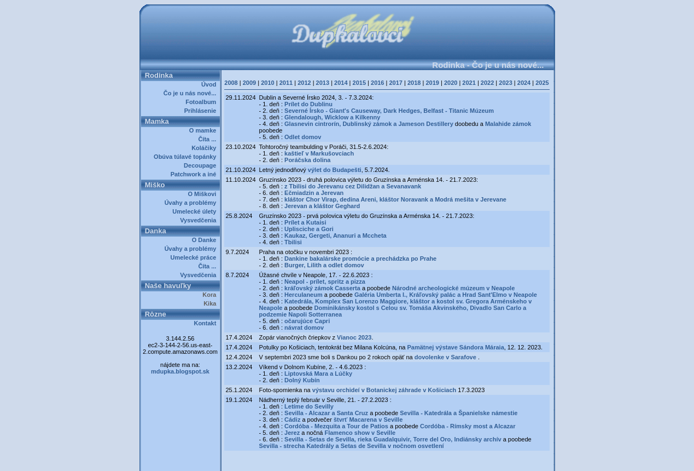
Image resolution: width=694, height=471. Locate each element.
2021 (468, 82)
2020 (450, 82)
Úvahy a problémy (192, 202)
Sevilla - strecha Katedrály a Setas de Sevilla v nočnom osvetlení (351, 446)
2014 (340, 82)
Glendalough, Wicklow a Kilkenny (332, 117)
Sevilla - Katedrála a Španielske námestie (458, 413)
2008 (230, 82)
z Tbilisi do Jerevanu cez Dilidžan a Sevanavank (352, 186)
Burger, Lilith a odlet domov (324, 265)
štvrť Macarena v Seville (368, 419)
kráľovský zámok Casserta (322, 288)
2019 (432, 82)
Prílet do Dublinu (308, 104)
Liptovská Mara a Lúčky (318, 373)
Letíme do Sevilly (309, 406)
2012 (304, 82)
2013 (322, 82)
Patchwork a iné (195, 174)
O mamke (204, 130)
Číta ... (208, 139)
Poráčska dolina (307, 160)
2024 (523, 82)
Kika (211, 303)
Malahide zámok (508, 123)
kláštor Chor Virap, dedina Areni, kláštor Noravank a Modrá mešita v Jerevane (395, 199)
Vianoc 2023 (354, 337)
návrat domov (304, 327)
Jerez (292, 432)
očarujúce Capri (307, 321)
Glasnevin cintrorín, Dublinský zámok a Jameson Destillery (368, 123)
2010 (267, 82)
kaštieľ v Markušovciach (319, 153)
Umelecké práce (195, 257)
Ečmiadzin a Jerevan (313, 192)
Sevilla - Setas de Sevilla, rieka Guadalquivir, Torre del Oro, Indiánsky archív (392, 439)
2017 (395, 82)
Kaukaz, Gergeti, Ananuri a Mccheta (335, 235)
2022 (487, 82)
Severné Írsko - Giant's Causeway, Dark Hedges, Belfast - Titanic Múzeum (389, 110)
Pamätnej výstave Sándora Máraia (455, 347)
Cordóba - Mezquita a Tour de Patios (336, 426)
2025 (542, 82)
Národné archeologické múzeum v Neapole (453, 288)
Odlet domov (302, 137)
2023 (505, 82)
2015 (359, 82)
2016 (377, 82)
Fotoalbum (202, 102)
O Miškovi (203, 194)
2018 (414, 82)
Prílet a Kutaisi (305, 222)
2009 (249, 82)
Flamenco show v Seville (359, 432)
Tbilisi (293, 242)
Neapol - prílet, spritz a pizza (324, 281)
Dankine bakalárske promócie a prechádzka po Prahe (360, 258)
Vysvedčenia (199, 220)
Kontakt (206, 323)
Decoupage (201, 165)
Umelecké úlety (195, 211)
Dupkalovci (365, 459)
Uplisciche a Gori (309, 229)
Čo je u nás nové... (192, 93)
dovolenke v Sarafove (446, 357)
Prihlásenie (202, 110)
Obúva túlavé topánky (186, 156)
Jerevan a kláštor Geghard (322, 206)
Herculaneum (303, 294)
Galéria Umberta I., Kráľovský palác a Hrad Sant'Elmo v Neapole (445, 294)
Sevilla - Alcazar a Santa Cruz (326, 413)
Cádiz (292, 419)
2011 (286, 82)
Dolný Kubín (302, 380)
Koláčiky (205, 148)
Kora (210, 294)
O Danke (206, 240)
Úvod (210, 84)
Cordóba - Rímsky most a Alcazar (467, 426)
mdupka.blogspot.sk (180, 371)
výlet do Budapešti (334, 169)
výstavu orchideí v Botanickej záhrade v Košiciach (385, 390)
